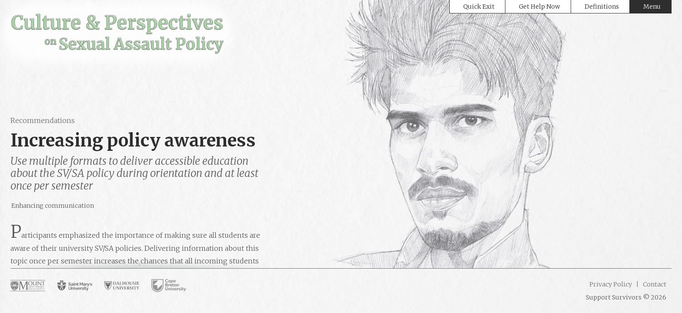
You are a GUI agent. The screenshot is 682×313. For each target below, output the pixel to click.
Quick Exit (479, 6)
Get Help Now (539, 6)
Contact (654, 284)
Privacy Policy (610, 284)
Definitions (602, 6)
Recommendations (42, 120)
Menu (652, 6)
